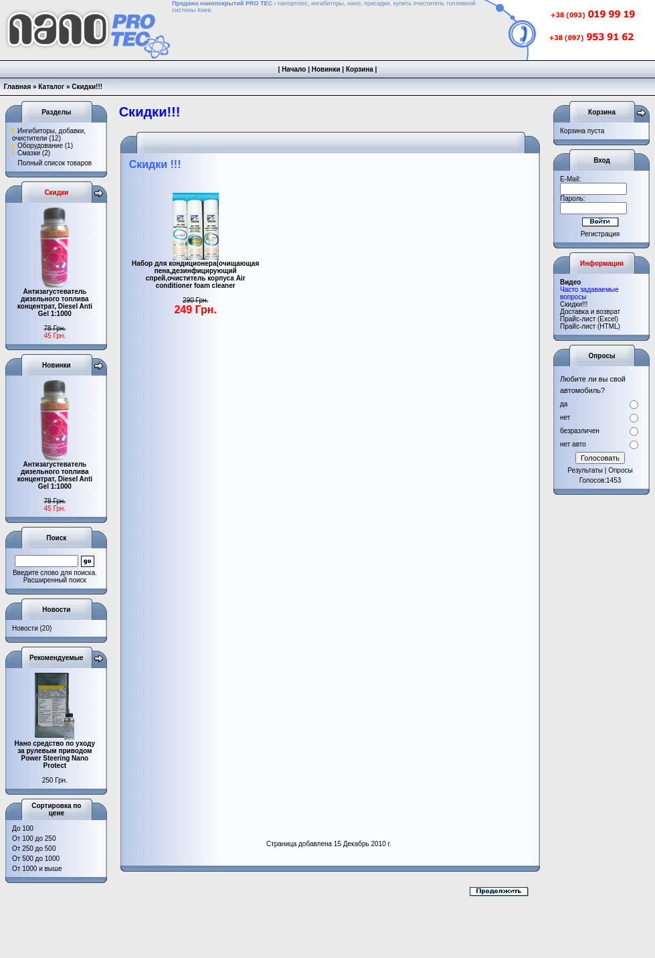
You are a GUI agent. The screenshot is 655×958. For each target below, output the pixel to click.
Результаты (585, 470)
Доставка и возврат (590, 311)
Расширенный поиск (54, 580)
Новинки (326, 69)
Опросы (620, 470)
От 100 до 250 (34, 838)
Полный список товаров (55, 163)
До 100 (22, 828)
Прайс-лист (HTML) (590, 326)
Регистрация (600, 234)
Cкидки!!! (573, 304)
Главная (17, 86)
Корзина (359, 69)
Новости (25, 628)
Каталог (51, 86)
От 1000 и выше (37, 868)
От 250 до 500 (34, 848)
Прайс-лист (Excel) (589, 319)
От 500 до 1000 (36, 858)
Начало (294, 69)
